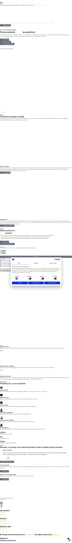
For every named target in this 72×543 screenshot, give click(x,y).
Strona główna (4, 23)
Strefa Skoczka (31, 23)
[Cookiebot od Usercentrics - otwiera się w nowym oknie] (55, 259)
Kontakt (51, 23)
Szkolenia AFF (4, 219)
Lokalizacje (38, 23)
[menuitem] (54, 23)
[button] (1, 454)
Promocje (45, 23)
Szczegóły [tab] (36, 263)
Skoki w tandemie (13, 23)
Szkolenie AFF (22, 23)
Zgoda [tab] (19, 263)
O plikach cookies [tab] (52, 263)
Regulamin (4, 538)
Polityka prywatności (8, 540)
